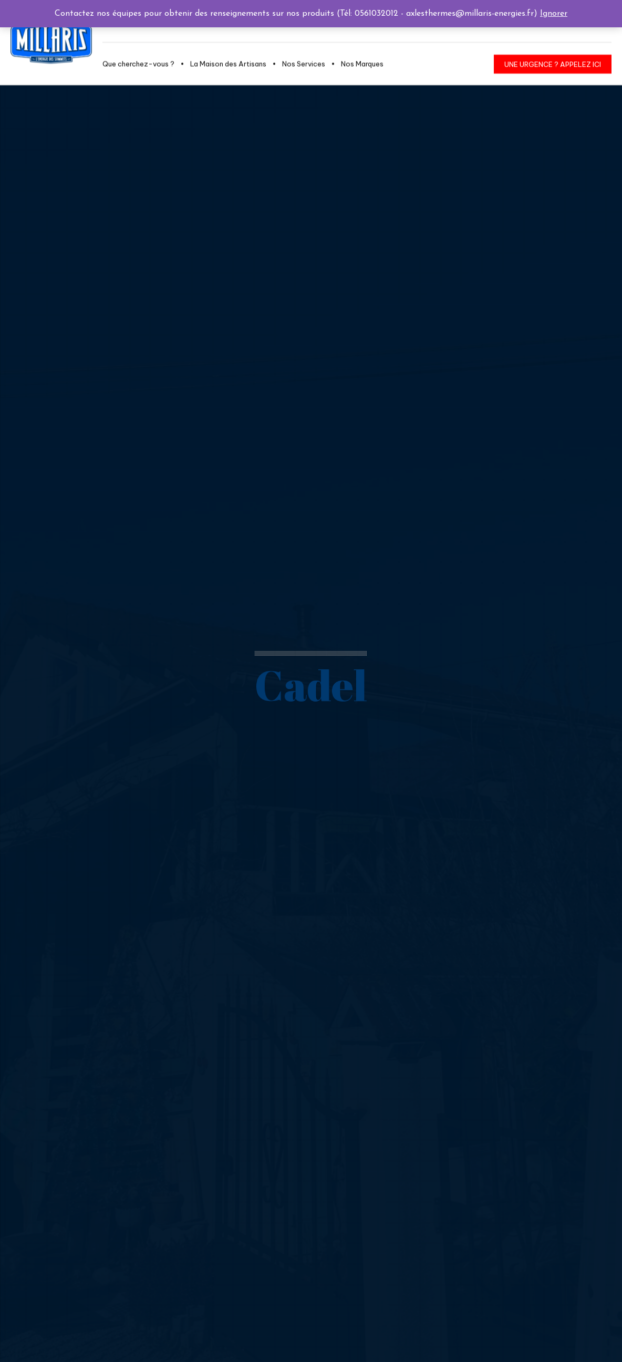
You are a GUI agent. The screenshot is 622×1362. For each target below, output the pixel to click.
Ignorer (553, 13)
